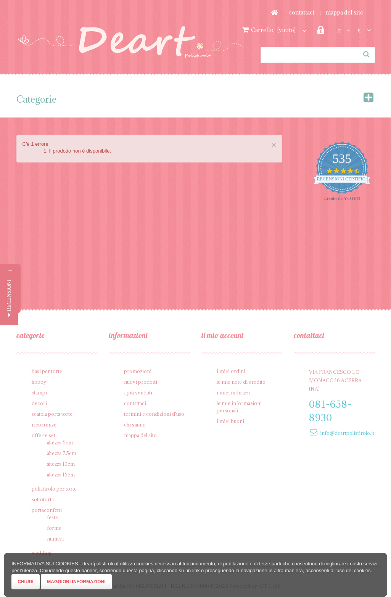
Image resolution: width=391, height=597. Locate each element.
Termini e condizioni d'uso (154, 414)
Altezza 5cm (60, 442)
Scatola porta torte (52, 414)
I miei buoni (230, 421)
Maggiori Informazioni (76, 581)
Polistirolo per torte (54, 489)
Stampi (39, 392)
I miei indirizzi (233, 392)
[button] (9, 298)
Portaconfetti (47, 510)
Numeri (55, 539)
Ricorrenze (44, 425)
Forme (54, 528)
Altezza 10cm (61, 464)
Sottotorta (43, 499)
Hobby (39, 382)
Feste (52, 517)
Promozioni (137, 371)
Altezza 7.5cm (61, 453)
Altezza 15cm (61, 474)
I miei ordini (231, 371)
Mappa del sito (344, 12)
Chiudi (25, 581)
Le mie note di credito (241, 382)
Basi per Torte (47, 371)
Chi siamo (135, 425)
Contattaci (301, 12)
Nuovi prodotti (140, 382)
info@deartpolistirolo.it (347, 433)
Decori (39, 403)
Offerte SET (43, 435)
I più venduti (138, 392)
